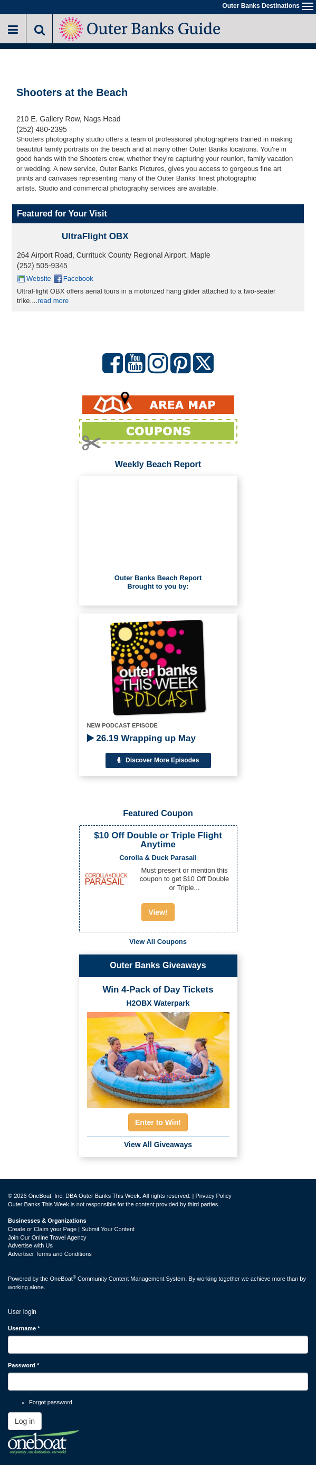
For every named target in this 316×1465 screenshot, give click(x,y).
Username (24, 1328)
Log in (25, 1421)
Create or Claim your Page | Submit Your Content (71, 1229)
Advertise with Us (30, 1245)
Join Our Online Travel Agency (47, 1237)
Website (38, 278)
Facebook (78, 278)
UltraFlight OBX (95, 236)
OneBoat (63, 1278)
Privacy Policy (213, 1196)
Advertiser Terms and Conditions (50, 1254)
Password (23, 1365)
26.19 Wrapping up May (141, 738)
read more (53, 301)
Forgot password (50, 1402)
